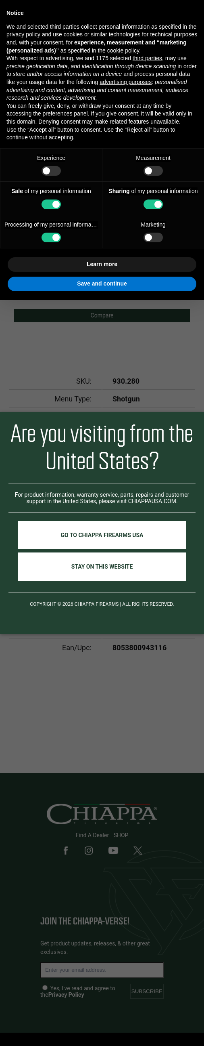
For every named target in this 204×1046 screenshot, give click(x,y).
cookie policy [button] (123, 50)
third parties (147, 58)
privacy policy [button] (23, 34)
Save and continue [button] (102, 283)
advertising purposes (126, 82)
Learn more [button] (102, 264)
